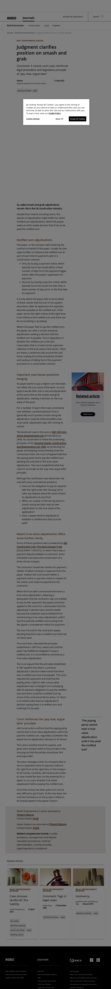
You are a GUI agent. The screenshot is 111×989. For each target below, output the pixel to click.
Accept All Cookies (77, 119)
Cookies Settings (33, 119)
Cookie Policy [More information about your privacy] (54, 113)
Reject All (59, 119)
